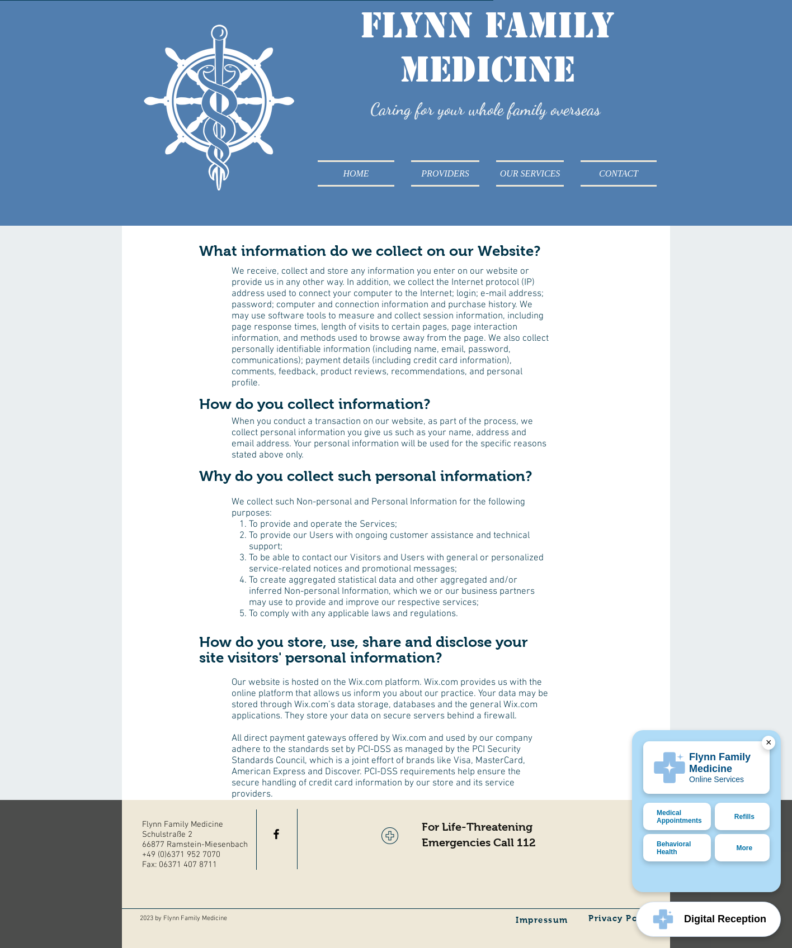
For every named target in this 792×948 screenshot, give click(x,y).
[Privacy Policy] (622, 918)
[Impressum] (543, 919)
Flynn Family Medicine (487, 47)
